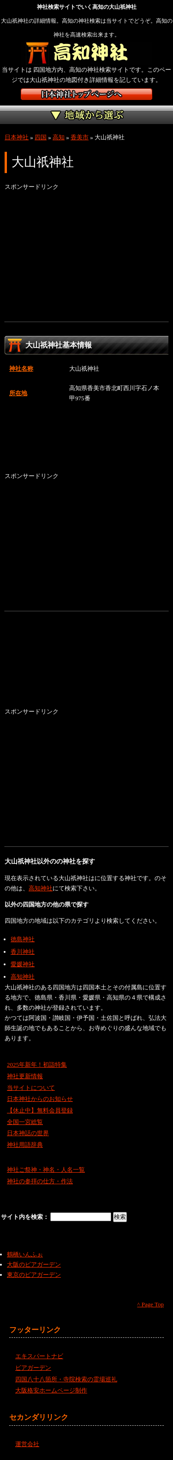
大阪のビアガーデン (34, 1264)
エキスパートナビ (39, 1356)
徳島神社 (23, 939)
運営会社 (27, 1444)
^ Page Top (150, 1304)
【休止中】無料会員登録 (40, 1110)
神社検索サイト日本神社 (86, 94)
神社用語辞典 (25, 1144)
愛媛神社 (23, 964)
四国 (41, 137)
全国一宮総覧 (25, 1121)
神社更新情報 (25, 1076)
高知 (59, 137)
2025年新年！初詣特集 (37, 1064)
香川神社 (23, 951)
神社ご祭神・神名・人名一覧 (46, 1169)
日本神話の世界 (28, 1133)
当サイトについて (31, 1087)
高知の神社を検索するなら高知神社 (86, 53)
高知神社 (41, 888)
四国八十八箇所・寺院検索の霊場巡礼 (66, 1379)
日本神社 (17, 137)
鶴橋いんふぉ (25, 1254)
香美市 (80, 137)
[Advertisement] (86, 257)
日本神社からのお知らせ (40, 1098)
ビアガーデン (33, 1367)
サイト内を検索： (25, 1216)
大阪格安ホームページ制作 (51, 1390)
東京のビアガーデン (34, 1274)
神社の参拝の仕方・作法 (40, 1181)
